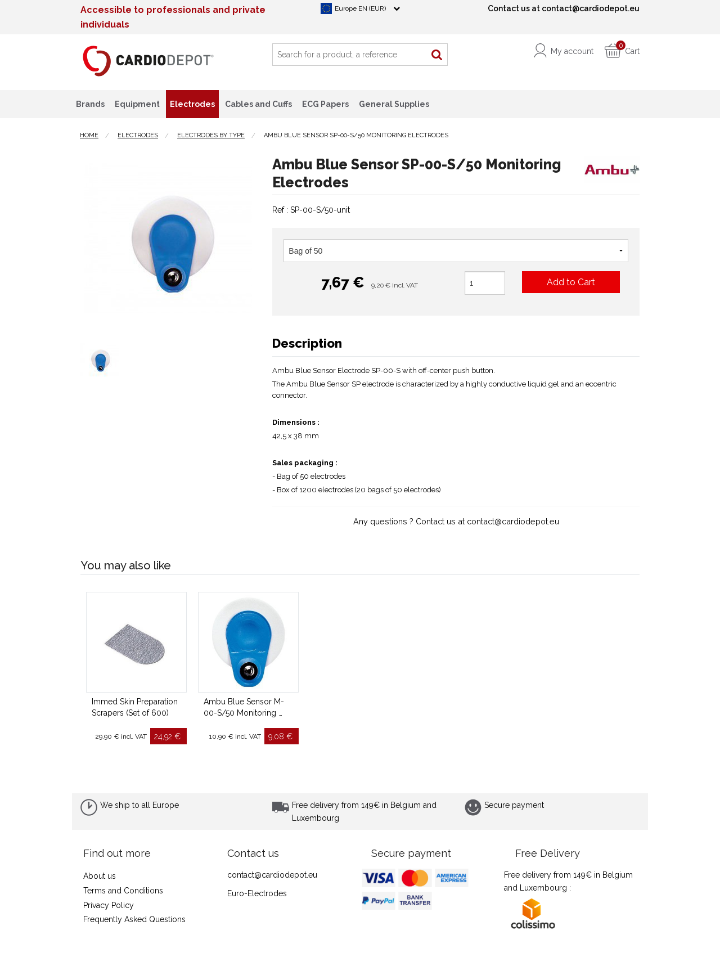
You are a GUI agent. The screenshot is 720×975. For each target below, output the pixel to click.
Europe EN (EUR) (360, 8)
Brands (90, 104)
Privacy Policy (108, 905)
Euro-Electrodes (257, 893)
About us (99, 875)
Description (307, 343)
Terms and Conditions (123, 890)
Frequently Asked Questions (134, 919)
